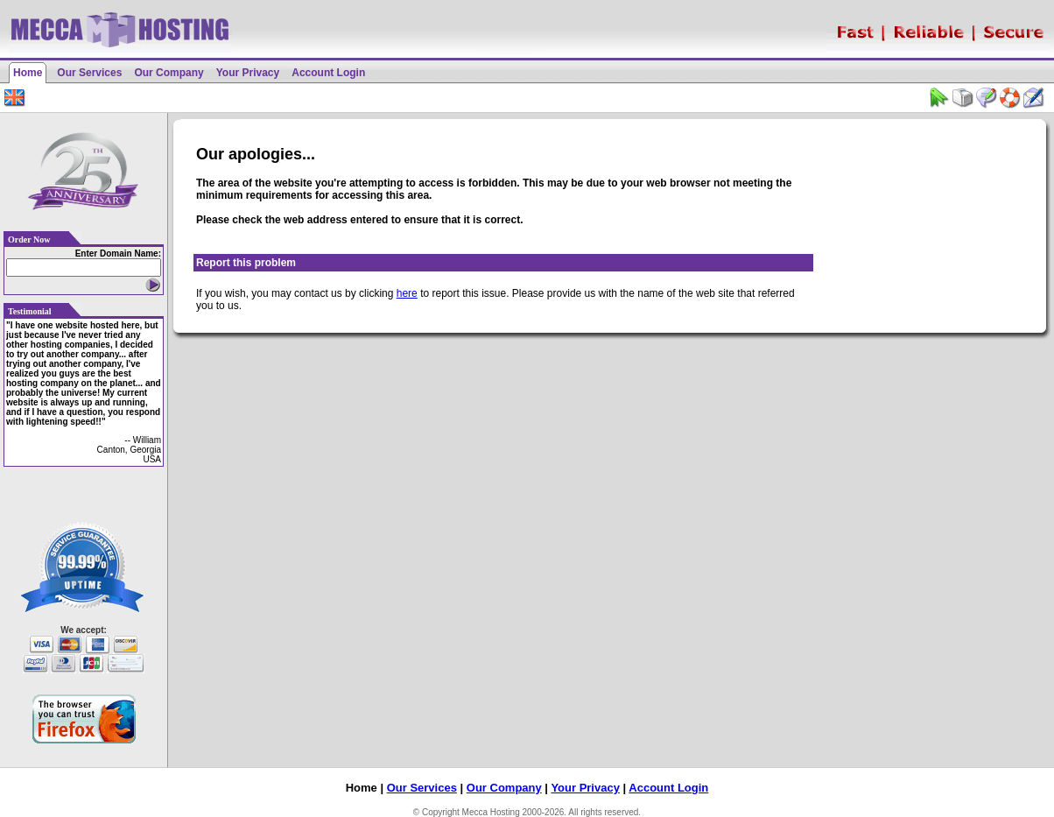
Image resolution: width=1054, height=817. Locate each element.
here (407, 293)
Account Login (328, 73)
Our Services (89, 73)
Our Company (168, 73)
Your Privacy (247, 73)
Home (27, 73)
